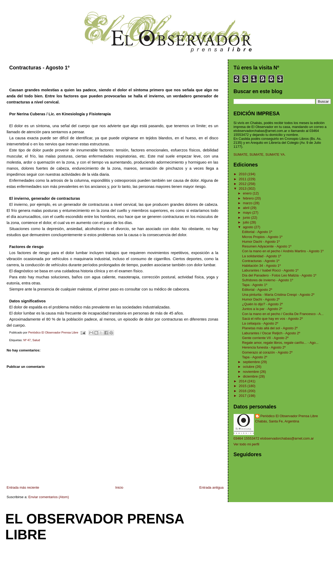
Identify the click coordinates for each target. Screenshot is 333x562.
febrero (249, 198)
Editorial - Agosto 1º (257, 232)
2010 (243, 174)
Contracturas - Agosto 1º (260, 261)
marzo (248, 203)
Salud (36, 340)
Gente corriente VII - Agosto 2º (265, 338)
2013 (243, 188)
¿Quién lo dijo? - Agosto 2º (262, 304)
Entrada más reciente (23, 487)
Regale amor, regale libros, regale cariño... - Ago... (280, 343)
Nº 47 (27, 340)
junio (247, 218)
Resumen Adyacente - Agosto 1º (266, 246)
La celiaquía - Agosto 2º (260, 323)
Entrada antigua (211, 487)
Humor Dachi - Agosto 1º (261, 242)
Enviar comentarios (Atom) (48, 497)
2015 (243, 386)
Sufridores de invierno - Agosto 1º (267, 280)
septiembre (252, 362)
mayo (247, 213)
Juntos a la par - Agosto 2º (262, 309)
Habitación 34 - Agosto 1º (261, 266)
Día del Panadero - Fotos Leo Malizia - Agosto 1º (279, 275)
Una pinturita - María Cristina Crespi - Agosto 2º (278, 295)
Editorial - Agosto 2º (257, 290)
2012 (243, 184)
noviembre (251, 372)
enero (248, 193)
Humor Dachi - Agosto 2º (261, 299)
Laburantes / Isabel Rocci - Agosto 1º (270, 270)
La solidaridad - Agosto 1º (261, 256)
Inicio (119, 487)
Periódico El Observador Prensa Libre (289, 416)
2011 (243, 179)
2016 (243, 391)
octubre (249, 367)
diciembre (251, 376)
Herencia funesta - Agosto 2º (264, 347)
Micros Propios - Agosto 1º (262, 237)
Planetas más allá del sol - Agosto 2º (270, 328)
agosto (248, 227)
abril (246, 208)
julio (246, 222)
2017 (243, 396)
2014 (243, 381)
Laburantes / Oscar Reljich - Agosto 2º (271, 333)
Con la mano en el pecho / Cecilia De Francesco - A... (283, 314)
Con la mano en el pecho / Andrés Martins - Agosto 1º (283, 251)
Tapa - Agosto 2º (254, 357)
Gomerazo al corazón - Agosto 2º (267, 352)
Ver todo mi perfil (246, 444)
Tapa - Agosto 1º (254, 285)
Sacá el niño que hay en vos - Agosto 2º (272, 319)
